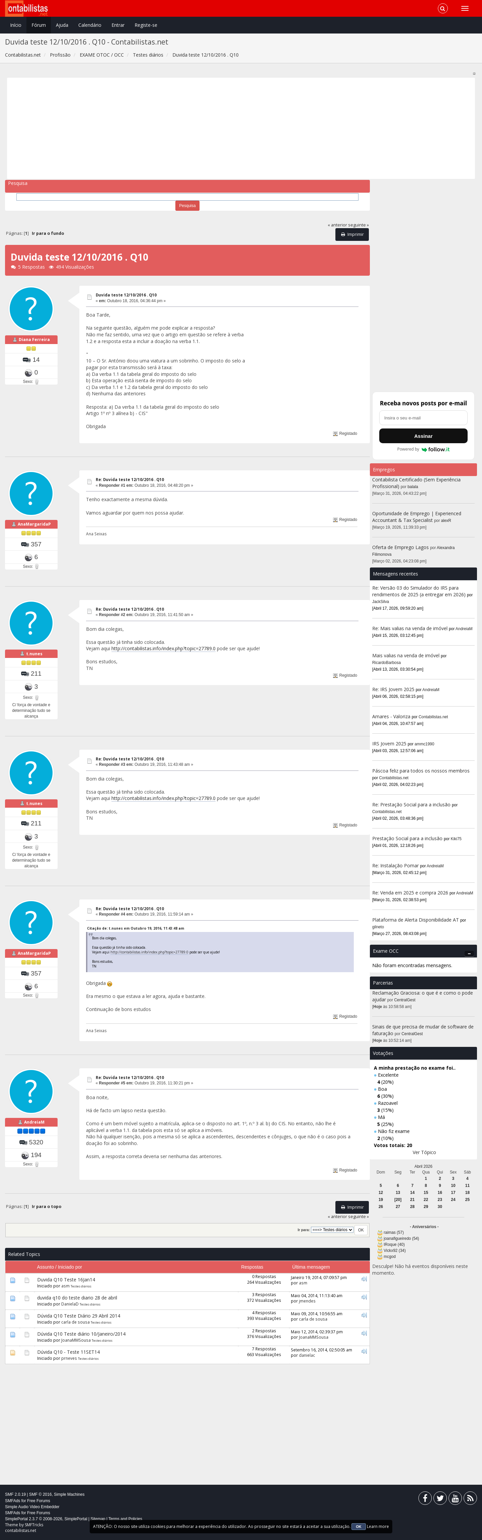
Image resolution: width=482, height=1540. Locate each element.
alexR (446, 520)
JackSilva (380, 601)
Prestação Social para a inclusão (408, 838)
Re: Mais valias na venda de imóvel (410, 628)
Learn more (378, 1526)
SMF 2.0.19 (15, 1494)
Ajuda (62, 25)
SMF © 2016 (40, 1494)
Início (15, 25)
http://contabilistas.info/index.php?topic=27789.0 (163, 648)
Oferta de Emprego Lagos (400, 547)
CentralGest (404, 1000)
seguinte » (358, 225)
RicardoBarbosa (386, 662)
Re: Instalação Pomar (395, 865)
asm (65, 1285)
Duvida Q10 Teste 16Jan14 (66, 1279)
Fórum (38, 25)
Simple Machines (69, 1494)
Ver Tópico (424, 1152)
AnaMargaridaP (34, 524)
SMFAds (12, 1500)
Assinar (423, 436)
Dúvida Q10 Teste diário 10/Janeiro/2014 (81, 1334)
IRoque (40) (394, 1244)
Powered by (423, 449)
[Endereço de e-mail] (423, 417)
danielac (307, 1355)
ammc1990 (424, 744)
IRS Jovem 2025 (389, 743)
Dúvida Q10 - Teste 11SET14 (68, 1352)
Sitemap (97, 1519)
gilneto (378, 927)
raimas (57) (394, 1232)
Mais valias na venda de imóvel (405, 655)
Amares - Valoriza (391, 716)
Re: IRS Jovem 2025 (393, 689)
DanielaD (70, 1304)
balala (413, 486)
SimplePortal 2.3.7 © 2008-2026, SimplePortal (46, 1519)
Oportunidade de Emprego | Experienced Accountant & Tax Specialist (416, 516)
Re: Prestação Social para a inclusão (412, 804)
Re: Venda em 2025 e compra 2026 (410, 892)
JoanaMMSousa (76, 1340)
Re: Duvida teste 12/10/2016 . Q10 (130, 479)
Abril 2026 (423, 1166)
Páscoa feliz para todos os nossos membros (421, 770)
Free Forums (38, 1500)
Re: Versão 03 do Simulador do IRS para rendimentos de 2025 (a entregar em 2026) (419, 591)
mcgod (390, 1256)
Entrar (118, 25)
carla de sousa (75, 1322)
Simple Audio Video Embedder (32, 1506)
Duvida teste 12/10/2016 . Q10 (126, 294)
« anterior (337, 225)
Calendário (89, 25)
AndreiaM (34, 1122)
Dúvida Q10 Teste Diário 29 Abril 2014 (78, 1316)
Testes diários (81, 1286)
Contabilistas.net (433, 717)
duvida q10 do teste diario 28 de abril (77, 1297)
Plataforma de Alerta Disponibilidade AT (415, 920)
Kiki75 (456, 838)
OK (359, 1527)
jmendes (307, 1300)
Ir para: (304, 1230)
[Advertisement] (210, 128)
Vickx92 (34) (395, 1250)
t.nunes (34, 654)
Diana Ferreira (34, 339)
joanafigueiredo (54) (401, 1238)
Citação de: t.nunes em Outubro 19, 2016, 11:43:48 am (135, 928)
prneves (69, 1358)
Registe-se (146, 25)
